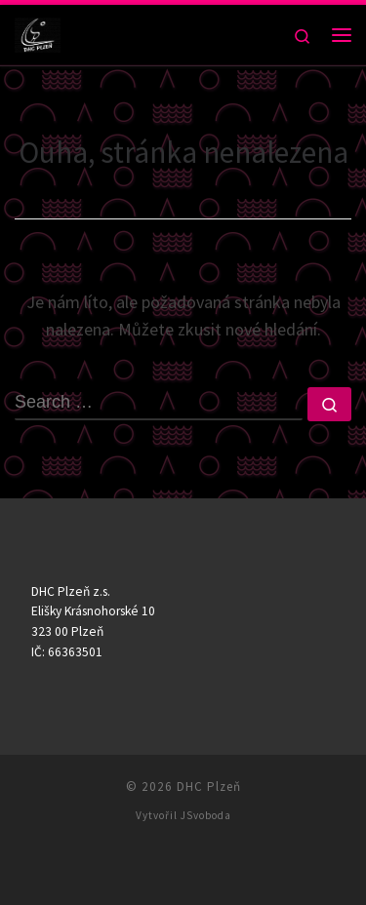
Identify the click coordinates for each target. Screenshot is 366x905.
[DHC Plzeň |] (38, 32)
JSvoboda (206, 815)
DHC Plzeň (209, 786)
